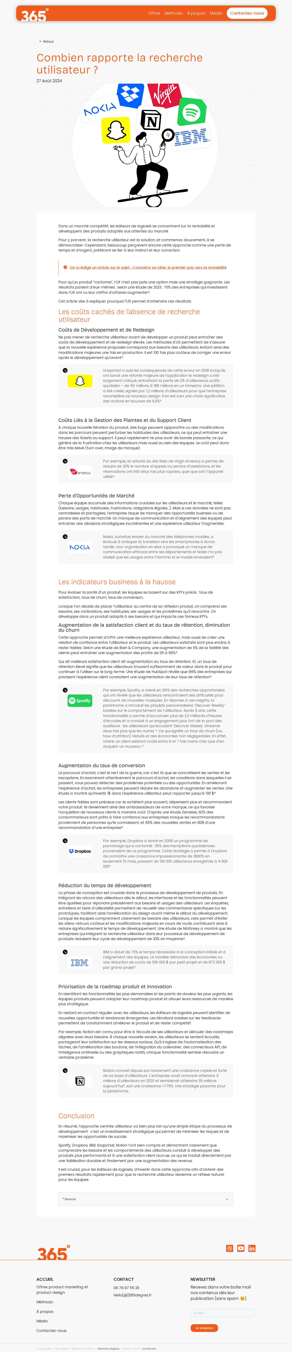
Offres (154, 13)
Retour (48, 41)
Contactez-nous (247, 13)
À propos (196, 13)
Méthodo (174, 13)
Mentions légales (108, 1348)
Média (216, 13)
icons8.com (149, 1348)
